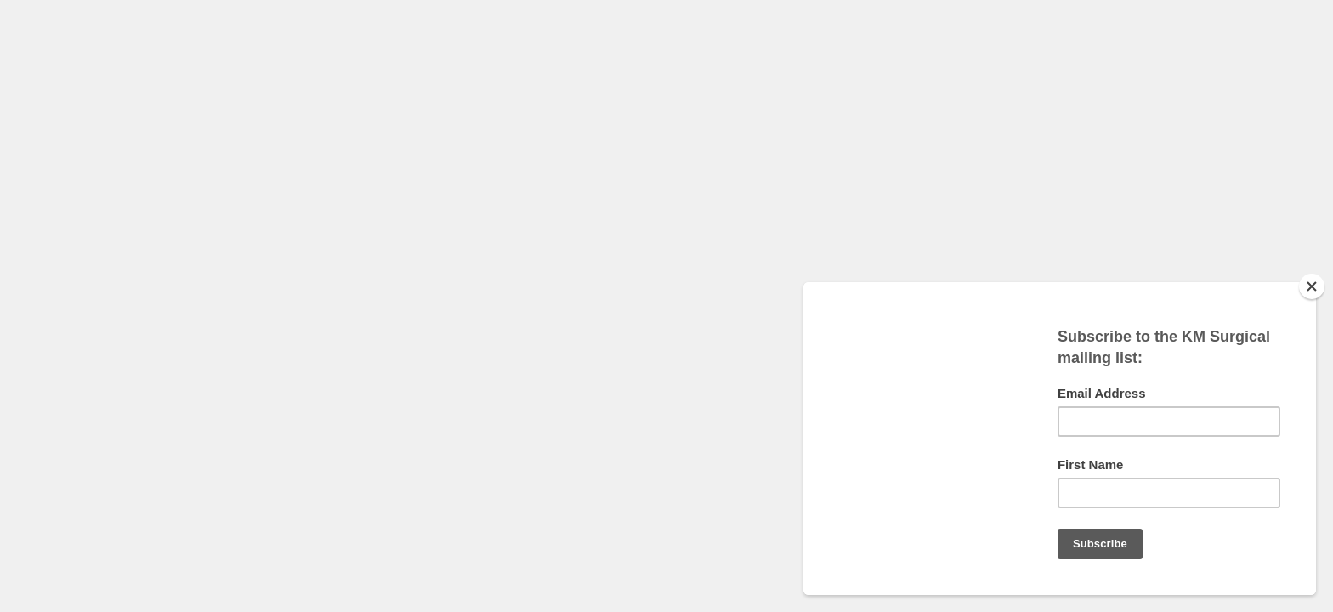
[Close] (1311, 286)
